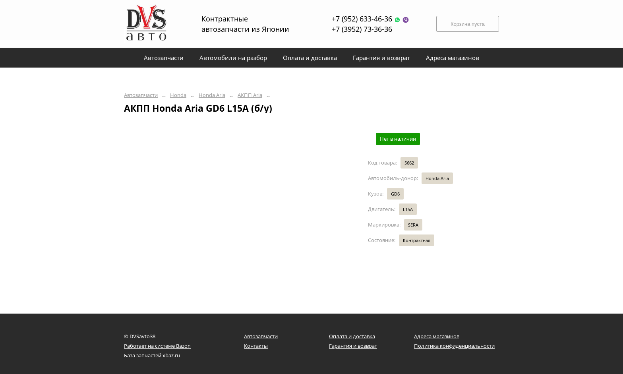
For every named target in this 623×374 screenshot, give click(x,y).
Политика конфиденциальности (454, 345)
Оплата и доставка (352, 336)
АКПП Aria (250, 95)
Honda (178, 95)
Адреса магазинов (436, 336)
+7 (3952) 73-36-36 (362, 29)
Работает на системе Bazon (157, 345)
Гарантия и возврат (353, 345)
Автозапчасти (141, 95)
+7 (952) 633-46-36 (370, 18)
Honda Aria (212, 95)
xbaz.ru (171, 355)
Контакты (256, 345)
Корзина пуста (468, 24)
